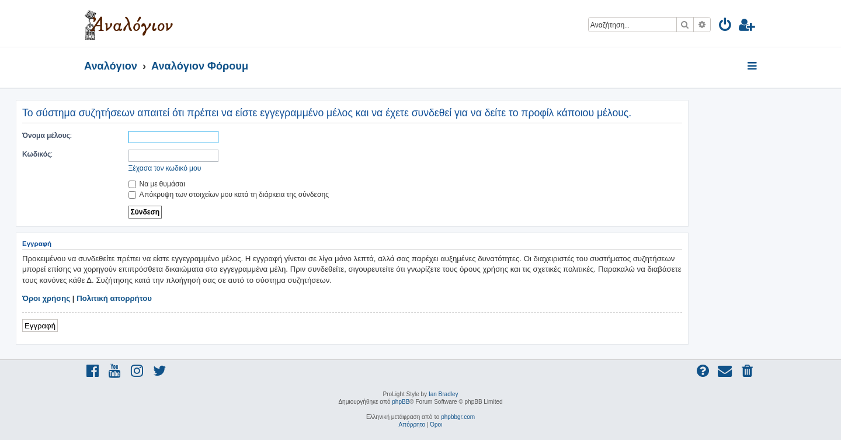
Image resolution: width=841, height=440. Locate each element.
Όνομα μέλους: (47, 135)
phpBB (400, 402)
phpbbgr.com (458, 417)
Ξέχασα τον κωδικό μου (164, 168)
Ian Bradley (443, 394)
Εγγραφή (40, 325)
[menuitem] (726, 27)
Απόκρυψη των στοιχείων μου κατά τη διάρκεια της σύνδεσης (228, 194)
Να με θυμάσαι (157, 183)
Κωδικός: (37, 154)
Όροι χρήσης (46, 298)
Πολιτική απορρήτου (114, 298)
